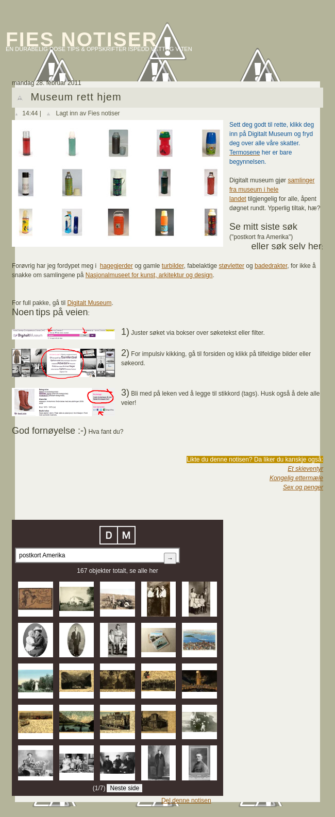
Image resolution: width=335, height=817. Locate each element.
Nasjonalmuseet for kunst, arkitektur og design (149, 275)
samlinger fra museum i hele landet (271, 189)
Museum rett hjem (76, 97)
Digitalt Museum (89, 303)
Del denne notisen (186, 800)
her (153, 570)
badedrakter (271, 265)
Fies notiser (82, 39)
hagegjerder (116, 265)
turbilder (173, 265)
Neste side (124, 788)
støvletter (231, 265)
